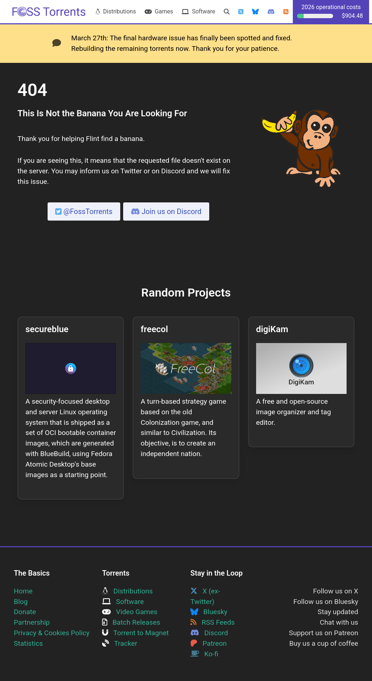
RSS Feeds (212, 622)
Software (198, 11)
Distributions (115, 11)
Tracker (119, 643)
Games (159, 11)
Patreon (208, 643)
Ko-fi (204, 654)
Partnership (32, 622)
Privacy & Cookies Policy (51, 633)
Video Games (129, 612)
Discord (209, 633)
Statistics (28, 643)
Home (23, 591)
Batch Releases (131, 622)
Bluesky (208, 612)
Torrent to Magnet (135, 633)
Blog (21, 601)
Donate (25, 612)
